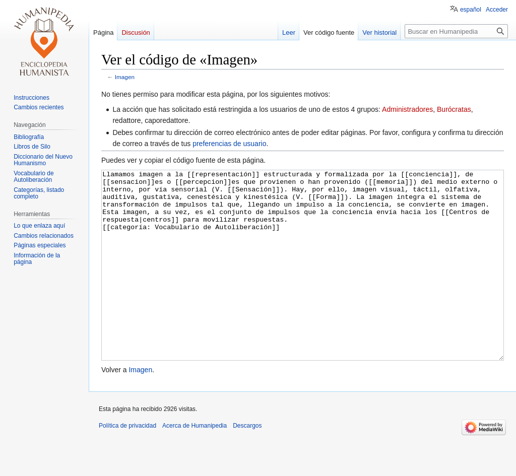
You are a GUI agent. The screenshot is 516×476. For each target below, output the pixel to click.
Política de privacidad (127, 463)
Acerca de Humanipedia (194, 463)
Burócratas (454, 109)
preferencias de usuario (229, 144)
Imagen (125, 77)
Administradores (407, 109)
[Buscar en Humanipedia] (456, 31)
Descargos (247, 463)
